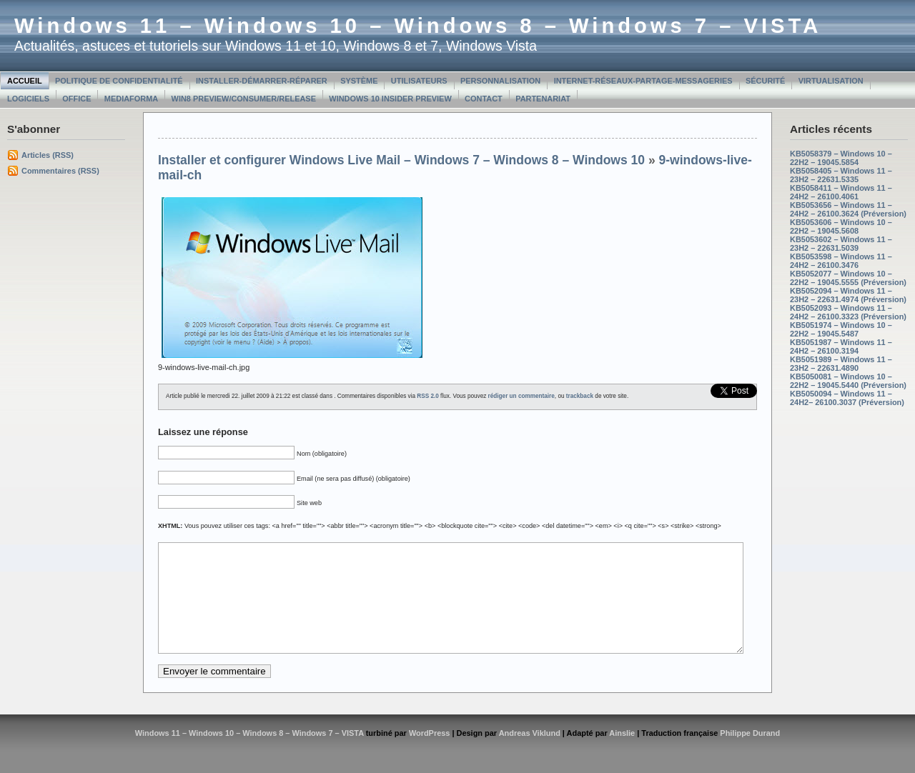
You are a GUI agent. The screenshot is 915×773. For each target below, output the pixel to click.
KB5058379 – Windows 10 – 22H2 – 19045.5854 (841, 157)
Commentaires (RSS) (60, 170)
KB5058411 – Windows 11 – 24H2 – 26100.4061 (841, 192)
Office (76, 98)
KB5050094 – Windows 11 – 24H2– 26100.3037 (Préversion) (847, 398)
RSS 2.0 (428, 396)
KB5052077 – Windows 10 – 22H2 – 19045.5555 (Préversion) (848, 277)
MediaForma (131, 98)
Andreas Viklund (529, 754)
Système (358, 80)
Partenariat (542, 98)
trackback (579, 396)
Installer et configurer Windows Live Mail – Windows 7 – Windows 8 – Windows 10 (401, 160)
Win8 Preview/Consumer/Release (244, 98)
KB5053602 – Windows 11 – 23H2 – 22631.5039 (841, 243)
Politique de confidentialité (119, 80)
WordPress (429, 754)
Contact (484, 98)
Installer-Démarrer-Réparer (261, 80)
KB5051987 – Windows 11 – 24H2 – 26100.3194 (841, 346)
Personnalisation (500, 80)
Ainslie (622, 754)
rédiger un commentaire (521, 396)
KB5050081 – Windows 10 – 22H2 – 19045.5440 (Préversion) (848, 380)
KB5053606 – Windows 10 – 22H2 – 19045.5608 (841, 226)
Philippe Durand (750, 754)
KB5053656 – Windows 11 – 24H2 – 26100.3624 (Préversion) (848, 209)
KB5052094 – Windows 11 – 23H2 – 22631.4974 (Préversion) (848, 295)
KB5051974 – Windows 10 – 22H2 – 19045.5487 (841, 329)
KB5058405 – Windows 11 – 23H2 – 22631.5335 (841, 175)
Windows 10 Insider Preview (390, 98)
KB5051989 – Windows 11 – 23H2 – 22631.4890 (841, 363)
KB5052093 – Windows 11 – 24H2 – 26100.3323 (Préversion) (848, 312)
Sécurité (765, 80)
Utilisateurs (419, 80)
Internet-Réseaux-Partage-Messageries (643, 80)
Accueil (24, 80)
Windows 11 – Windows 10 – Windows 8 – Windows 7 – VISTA (417, 25)
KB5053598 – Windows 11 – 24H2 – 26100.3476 (841, 260)
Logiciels (28, 98)
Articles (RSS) (47, 155)
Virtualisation (831, 80)
